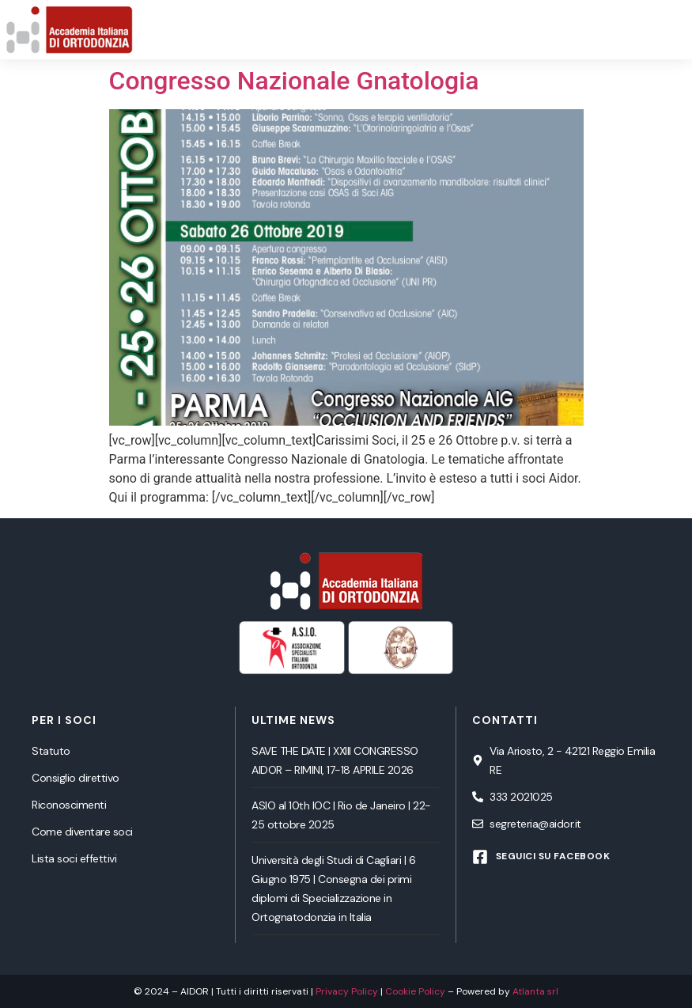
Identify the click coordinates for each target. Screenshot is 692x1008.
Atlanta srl (535, 991)
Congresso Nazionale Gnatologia (294, 81)
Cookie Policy (415, 991)
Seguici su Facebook (553, 856)
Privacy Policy (347, 991)
